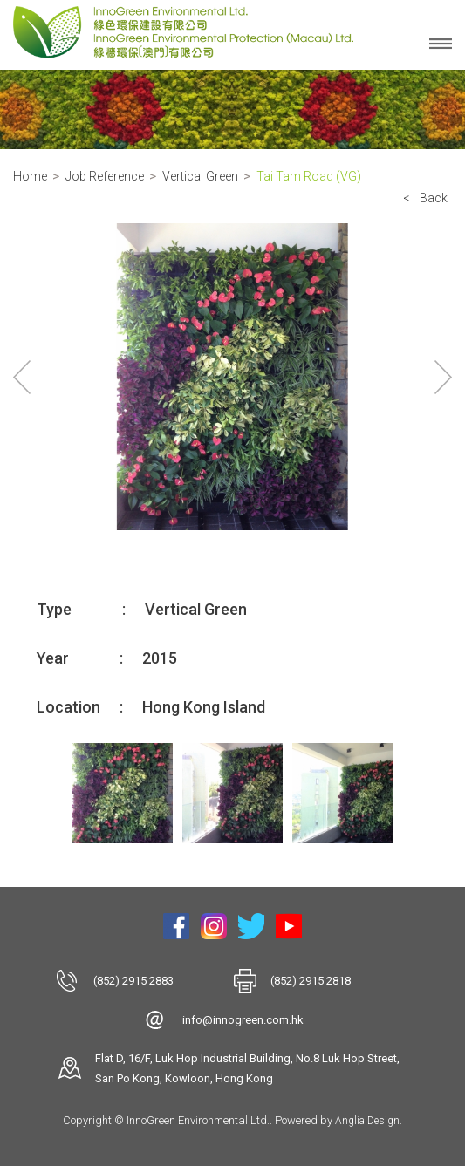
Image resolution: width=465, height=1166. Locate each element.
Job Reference (104, 176)
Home (30, 176)
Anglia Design (367, 1121)
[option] (232, 376)
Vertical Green (200, 176)
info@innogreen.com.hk (243, 1019)
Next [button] (443, 376)
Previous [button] (22, 376)
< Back (425, 198)
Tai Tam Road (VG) (308, 176)
